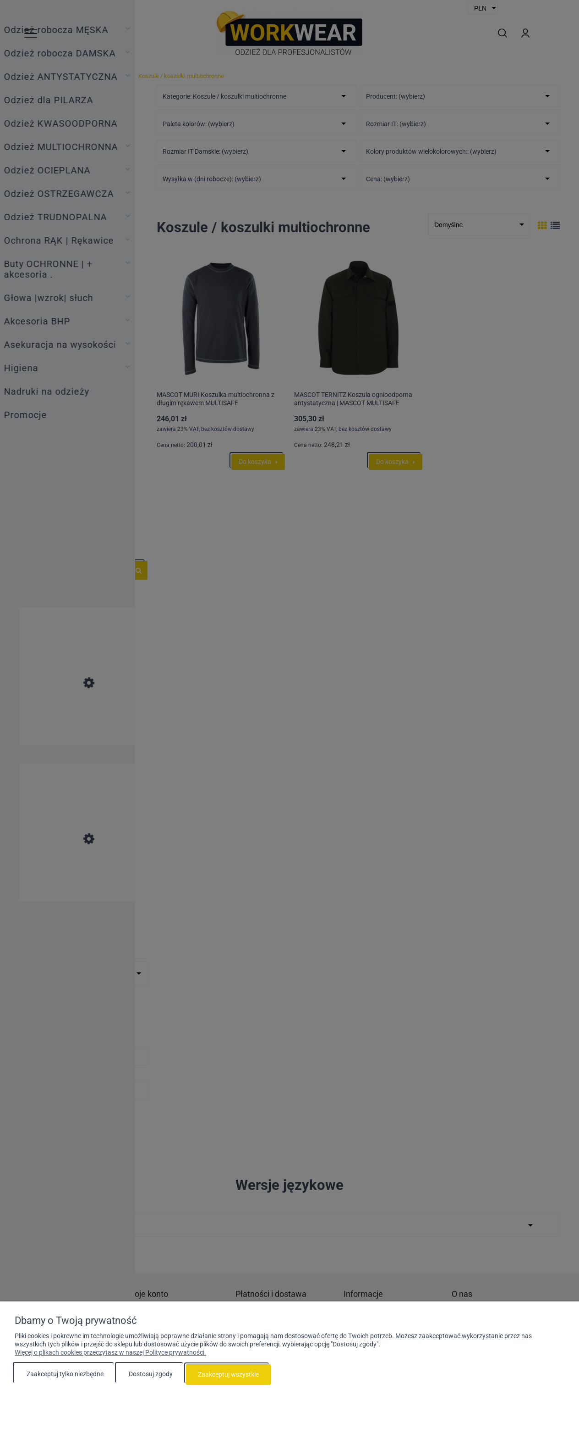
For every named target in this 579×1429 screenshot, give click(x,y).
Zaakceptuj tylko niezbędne (65, 1374)
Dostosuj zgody (151, 1374)
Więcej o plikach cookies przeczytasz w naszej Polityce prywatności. (110, 1352)
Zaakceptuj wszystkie (228, 1374)
